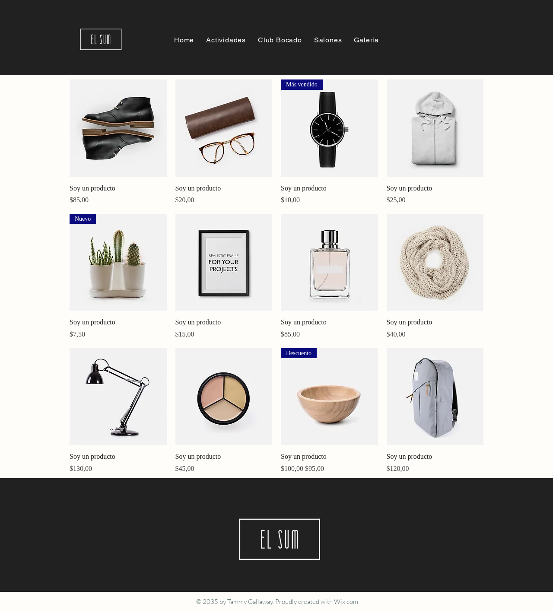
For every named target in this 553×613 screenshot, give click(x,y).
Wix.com (346, 601)
